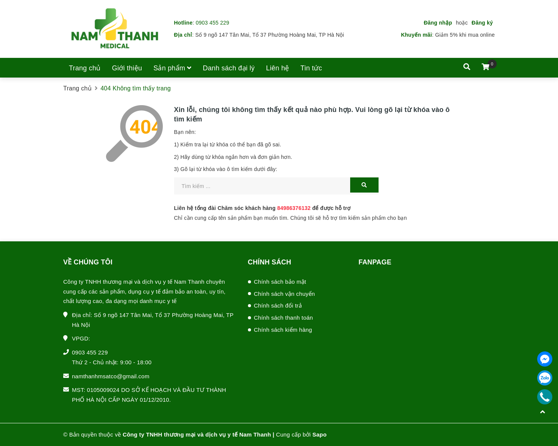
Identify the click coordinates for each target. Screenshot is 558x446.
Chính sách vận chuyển (284, 294)
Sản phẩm (172, 68)
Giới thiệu (127, 68)
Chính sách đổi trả (278, 305)
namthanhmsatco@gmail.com (111, 376)
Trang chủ (85, 68)
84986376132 (293, 208)
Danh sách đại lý (229, 68)
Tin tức (311, 68)
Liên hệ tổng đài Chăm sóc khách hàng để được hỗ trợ (262, 208)
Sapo (319, 434)
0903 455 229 (212, 23)
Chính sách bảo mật (280, 281)
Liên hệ (277, 68)
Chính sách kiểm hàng (283, 329)
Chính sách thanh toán (283, 317)
